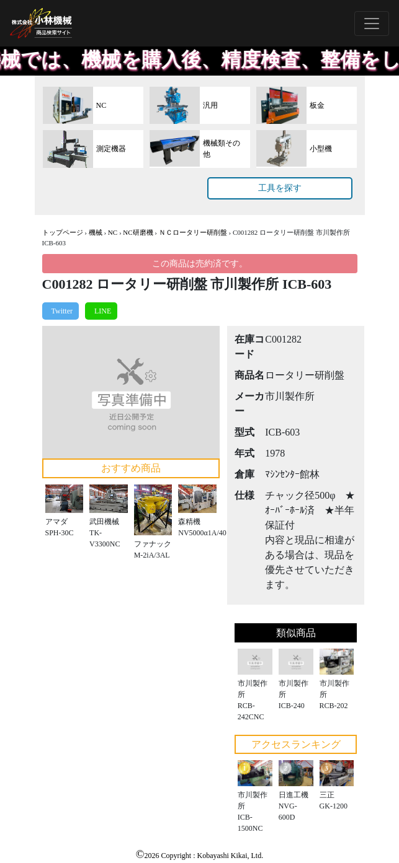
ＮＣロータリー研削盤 (193, 232)
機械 (95, 232)
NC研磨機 (138, 232)
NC (112, 232)
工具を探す (280, 188)
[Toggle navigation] (371, 23)
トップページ (62, 232)
